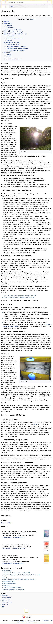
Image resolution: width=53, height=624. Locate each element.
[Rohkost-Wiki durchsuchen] (25, 2)
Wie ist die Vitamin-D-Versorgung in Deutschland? (18, 297)
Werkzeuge (50, 6)
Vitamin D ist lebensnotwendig (12, 587)
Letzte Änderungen (7, 602)
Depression (6, 570)
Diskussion (7, 6)
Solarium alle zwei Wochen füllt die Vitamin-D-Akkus (18, 579)
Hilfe (3, 606)
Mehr (12, 6)
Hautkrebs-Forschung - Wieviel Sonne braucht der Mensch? (21, 575)
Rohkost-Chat (5, 600)
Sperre (35, 424)
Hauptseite (5, 595)
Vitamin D (6, 585)
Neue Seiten (5, 604)
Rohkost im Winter (6, 523)
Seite (3, 6)
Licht (4, 577)
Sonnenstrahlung (8, 581)
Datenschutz (45, 620)
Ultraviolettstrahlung (9, 583)
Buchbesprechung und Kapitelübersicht (13, 537)
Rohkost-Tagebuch (7, 597)
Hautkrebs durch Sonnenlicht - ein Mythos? (16, 573)
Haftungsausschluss (31, 621)
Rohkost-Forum (6, 599)
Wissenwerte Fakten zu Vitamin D (13, 590)
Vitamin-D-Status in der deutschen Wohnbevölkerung (19, 295)
